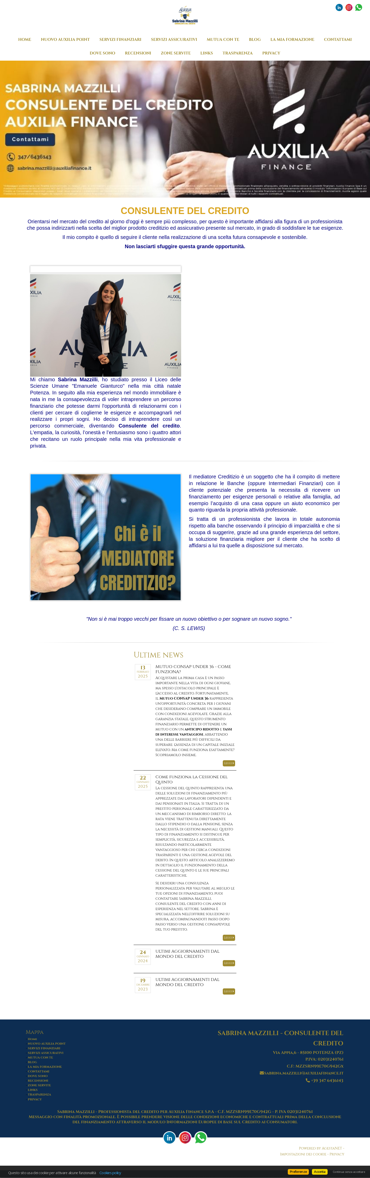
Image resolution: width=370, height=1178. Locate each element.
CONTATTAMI (338, 39)
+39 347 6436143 (327, 1080)
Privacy (337, 1154)
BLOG (255, 39)
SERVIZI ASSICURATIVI (174, 39)
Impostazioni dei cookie (303, 1154)
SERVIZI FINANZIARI (120, 39)
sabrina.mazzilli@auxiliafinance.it (304, 1073)
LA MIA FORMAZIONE (292, 39)
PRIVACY (271, 53)
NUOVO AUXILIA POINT (65, 39)
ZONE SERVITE (176, 53)
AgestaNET (332, 1148)
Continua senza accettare (349, 1172)
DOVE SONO (102, 53)
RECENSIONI (138, 53)
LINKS (206, 53)
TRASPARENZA (238, 53)
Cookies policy (110, 1172)
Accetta (319, 1171)
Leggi (229, 763)
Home (24, 39)
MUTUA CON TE (223, 39)
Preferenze (298, 1171)
